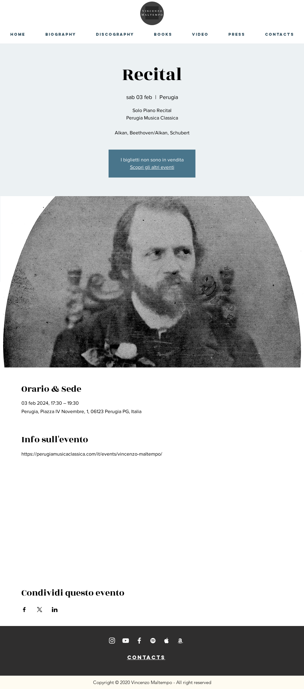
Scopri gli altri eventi (152, 167)
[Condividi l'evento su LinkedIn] (55, 609)
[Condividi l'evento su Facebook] (24, 609)
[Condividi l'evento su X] (39, 609)
